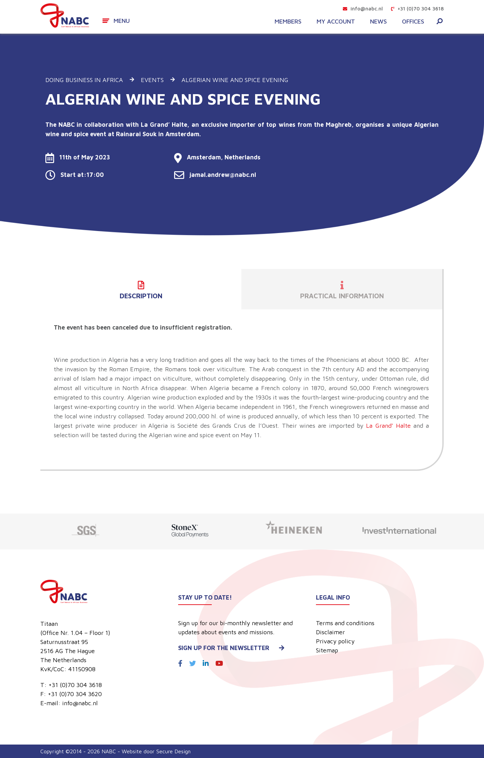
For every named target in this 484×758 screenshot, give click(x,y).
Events (152, 79)
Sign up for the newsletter (231, 647)
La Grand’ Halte (388, 425)
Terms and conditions (345, 623)
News (378, 21)
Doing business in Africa (84, 79)
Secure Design (173, 751)
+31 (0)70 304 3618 (417, 8)
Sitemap (327, 650)
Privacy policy (335, 641)
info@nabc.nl (363, 8)
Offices (413, 21)
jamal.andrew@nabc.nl (215, 174)
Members (288, 21)
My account (336, 21)
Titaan (49, 623)
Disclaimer (330, 632)
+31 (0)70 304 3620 (75, 693)
